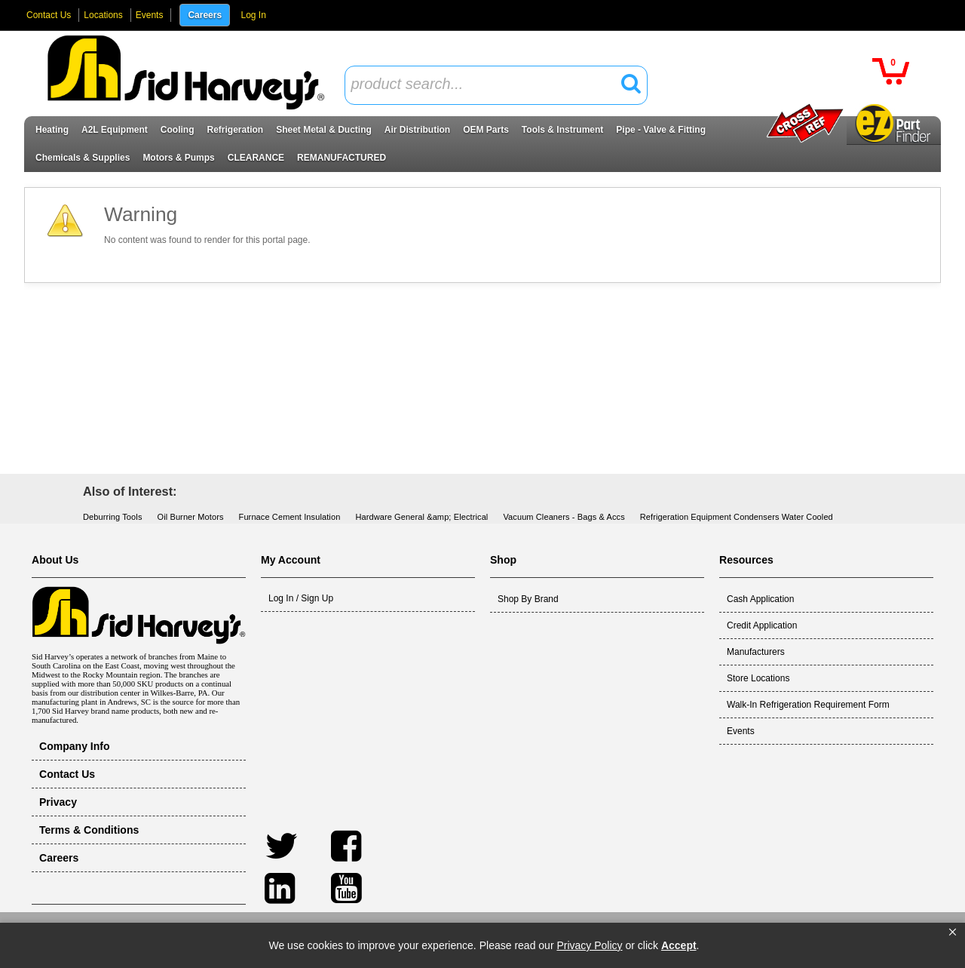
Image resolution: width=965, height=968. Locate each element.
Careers (205, 15)
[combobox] (496, 85)
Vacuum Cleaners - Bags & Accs (563, 516)
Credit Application (762, 625)
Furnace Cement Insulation (290, 516)
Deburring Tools (112, 516)
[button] (952, 932)
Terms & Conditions (89, 830)
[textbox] (488, 84)
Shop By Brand (528, 599)
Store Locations (758, 678)
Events (150, 15)
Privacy (58, 802)
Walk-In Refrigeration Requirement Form (808, 704)
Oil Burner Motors (191, 516)
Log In (252, 15)
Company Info (74, 746)
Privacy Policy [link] (589, 945)
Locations (103, 15)
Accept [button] (679, 945)
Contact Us (48, 15)
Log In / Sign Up (300, 598)
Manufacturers (756, 652)
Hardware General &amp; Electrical (421, 516)
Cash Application (760, 599)
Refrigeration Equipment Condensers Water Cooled (736, 516)
